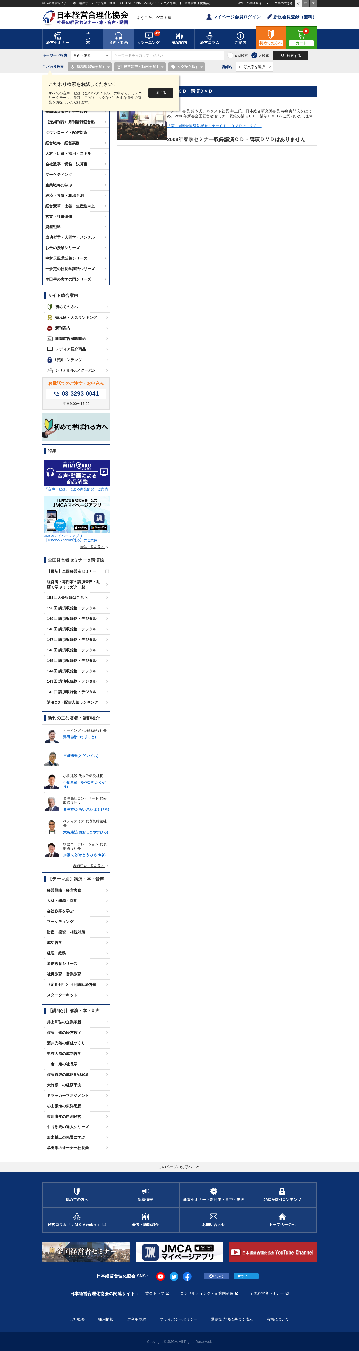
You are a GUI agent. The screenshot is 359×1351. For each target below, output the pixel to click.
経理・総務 (56, 953)
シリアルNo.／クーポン (71, 370)
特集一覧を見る (95, 547)
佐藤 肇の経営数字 (64, 1032)
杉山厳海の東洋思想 (64, 1106)
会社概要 (77, 1319)
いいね (216, 1276)
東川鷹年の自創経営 (64, 1116)
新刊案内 (58, 328)
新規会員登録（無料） (292, 17)
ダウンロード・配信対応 (66, 132)
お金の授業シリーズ (62, 248)
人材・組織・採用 (62, 901)
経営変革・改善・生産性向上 (70, 206)
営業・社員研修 (58, 216)
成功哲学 (54, 942)
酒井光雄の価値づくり (66, 1043)
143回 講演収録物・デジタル (71, 681)
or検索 (264, 55)
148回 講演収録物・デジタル (71, 629)
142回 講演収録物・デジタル (71, 692)
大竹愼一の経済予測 (64, 1085)
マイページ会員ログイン (233, 17)
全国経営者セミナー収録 (66, 112)
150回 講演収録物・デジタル (71, 608)
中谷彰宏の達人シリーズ (68, 1127)
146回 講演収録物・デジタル (71, 650)
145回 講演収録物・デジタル (71, 660)
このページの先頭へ (179, 1167)
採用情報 (105, 1319)
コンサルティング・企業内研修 (207, 1293)
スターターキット (62, 995)
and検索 (241, 55)
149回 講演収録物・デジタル (71, 618)
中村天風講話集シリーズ (66, 258)
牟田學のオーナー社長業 (68, 1148)
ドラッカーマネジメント (68, 1095)
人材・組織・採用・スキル (68, 153)
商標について (278, 1319)
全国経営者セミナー (267, 1293)
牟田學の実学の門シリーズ (68, 279)
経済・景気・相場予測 (64, 195)
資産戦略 (53, 227)
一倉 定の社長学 (62, 1064)
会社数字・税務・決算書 (66, 164)
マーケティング (58, 174)
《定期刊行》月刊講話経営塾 (70, 122)
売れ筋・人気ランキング (72, 317)
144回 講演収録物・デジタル (71, 671)
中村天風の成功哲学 (64, 1053)
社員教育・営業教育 (64, 974)
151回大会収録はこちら (67, 597)
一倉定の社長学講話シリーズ (70, 269)
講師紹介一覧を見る (91, 866)
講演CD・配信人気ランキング (72, 702)
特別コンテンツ (64, 360)
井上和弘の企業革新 (64, 1022)
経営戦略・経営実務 (62, 143)
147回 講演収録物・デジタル (71, 639)
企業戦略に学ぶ (58, 185)
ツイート (246, 1276)
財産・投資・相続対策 (66, 932)
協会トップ (154, 1293)
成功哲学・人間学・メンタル (70, 237)
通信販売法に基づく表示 (232, 1319)
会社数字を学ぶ (60, 911)
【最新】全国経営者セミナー (71, 571)
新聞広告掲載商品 (66, 338)
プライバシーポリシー (179, 1319)
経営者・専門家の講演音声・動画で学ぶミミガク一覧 (73, 584)
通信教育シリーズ (62, 963)
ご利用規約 (136, 1319)
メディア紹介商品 (66, 349)
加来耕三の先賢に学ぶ (66, 1137)
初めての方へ (62, 307)
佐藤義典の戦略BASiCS (68, 1074)
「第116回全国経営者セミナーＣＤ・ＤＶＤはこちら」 (214, 126)
